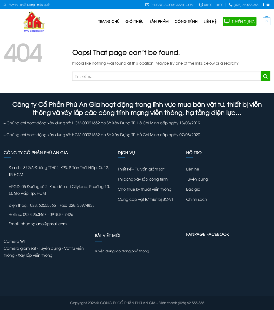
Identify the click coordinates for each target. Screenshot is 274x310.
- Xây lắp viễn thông (34, 255)
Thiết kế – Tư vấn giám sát (141, 168)
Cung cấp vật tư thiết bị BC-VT (145, 199)
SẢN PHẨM (159, 21)
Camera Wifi (15, 241)
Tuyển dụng (197, 179)
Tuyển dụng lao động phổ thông (122, 251)
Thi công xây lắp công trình (143, 179)
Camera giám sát (20, 248)
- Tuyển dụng (49, 248)
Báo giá (193, 189)
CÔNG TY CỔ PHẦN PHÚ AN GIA (128, 302)
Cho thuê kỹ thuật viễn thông (145, 189)
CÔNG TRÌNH (186, 21)
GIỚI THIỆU (134, 21)
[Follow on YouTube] (268, 5)
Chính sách (196, 199)
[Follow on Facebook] (263, 5)
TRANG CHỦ (108, 21)
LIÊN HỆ (210, 21)
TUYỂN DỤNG (239, 21)
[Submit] (265, 76)
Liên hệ (192, 168)
